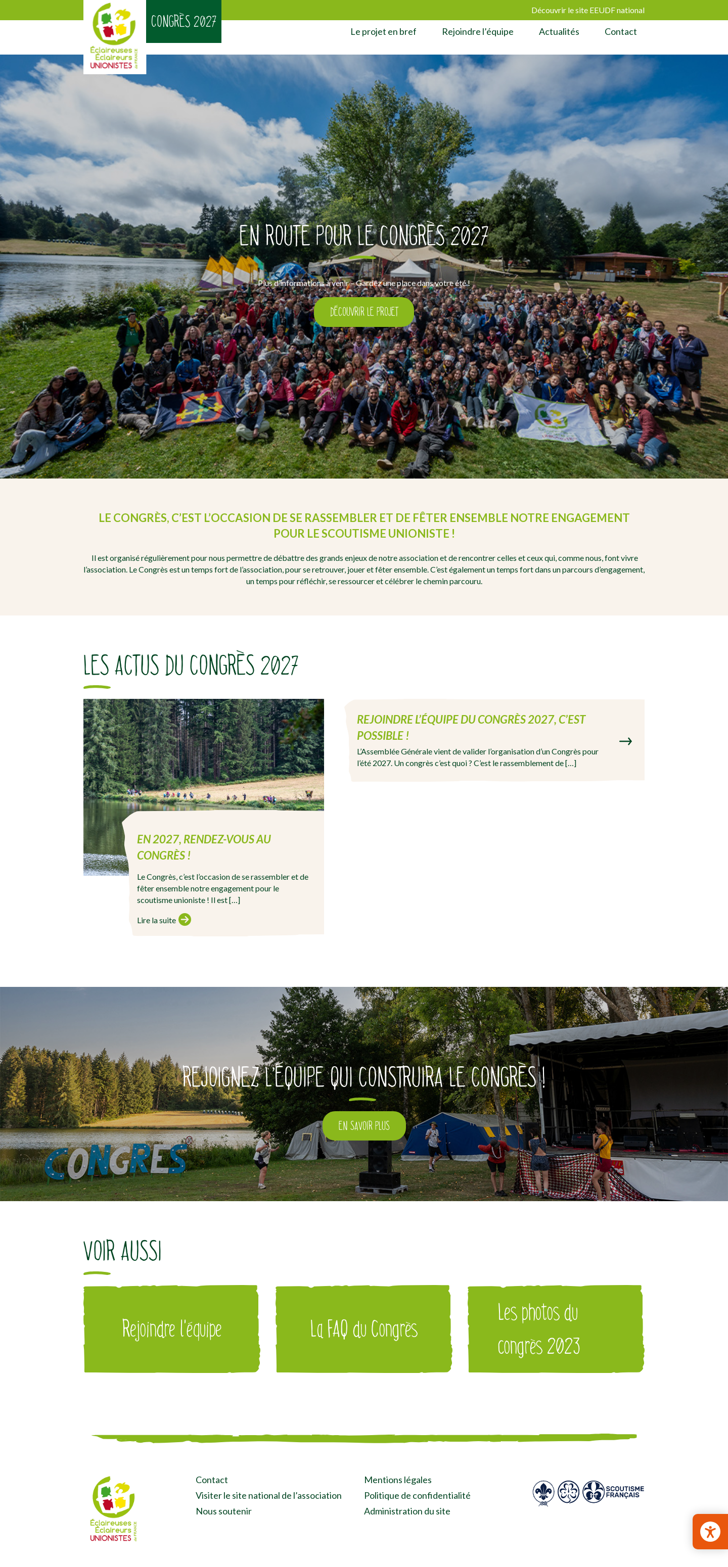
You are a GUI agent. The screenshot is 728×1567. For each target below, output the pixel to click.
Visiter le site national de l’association (269, 1495)
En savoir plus (364, 1126)
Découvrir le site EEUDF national (588, 10)
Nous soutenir (224, 1510)
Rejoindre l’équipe (478, 31)
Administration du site (407, 1510)
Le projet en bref (383, 31)
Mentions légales (398, 1479)
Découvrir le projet (364, 312)
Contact (621, 31)
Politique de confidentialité (417, 1495)
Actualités (559, 31)
